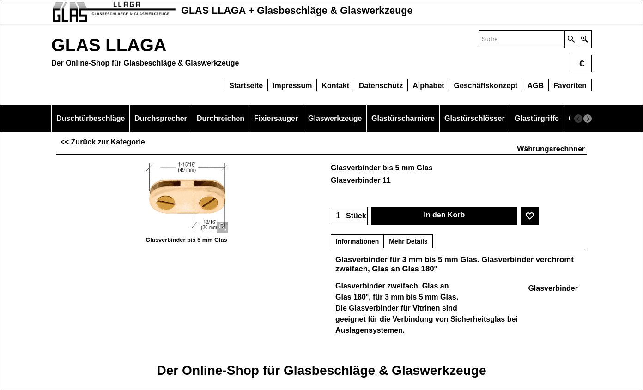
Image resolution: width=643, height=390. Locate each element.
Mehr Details (408, 241)
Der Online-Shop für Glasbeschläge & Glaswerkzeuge (321, 370)
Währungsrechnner (551, 149)
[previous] (578, 118)
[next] (587, 118)
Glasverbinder (553, 288)
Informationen (357, 241)
